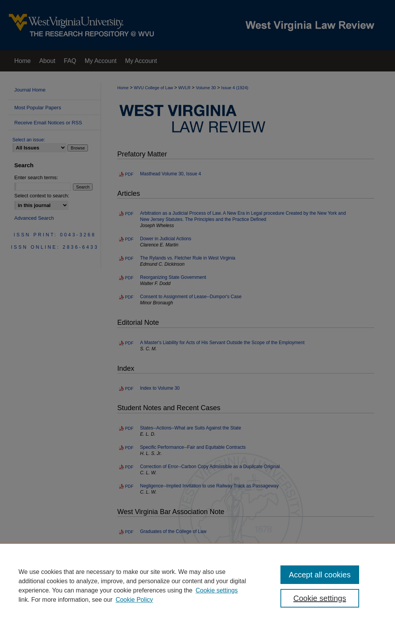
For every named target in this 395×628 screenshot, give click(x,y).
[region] (197, 585)
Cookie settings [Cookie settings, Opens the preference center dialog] (319, 598)
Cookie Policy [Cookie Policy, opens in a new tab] (134, 599)
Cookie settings (217, 590)
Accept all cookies (320, 574)
